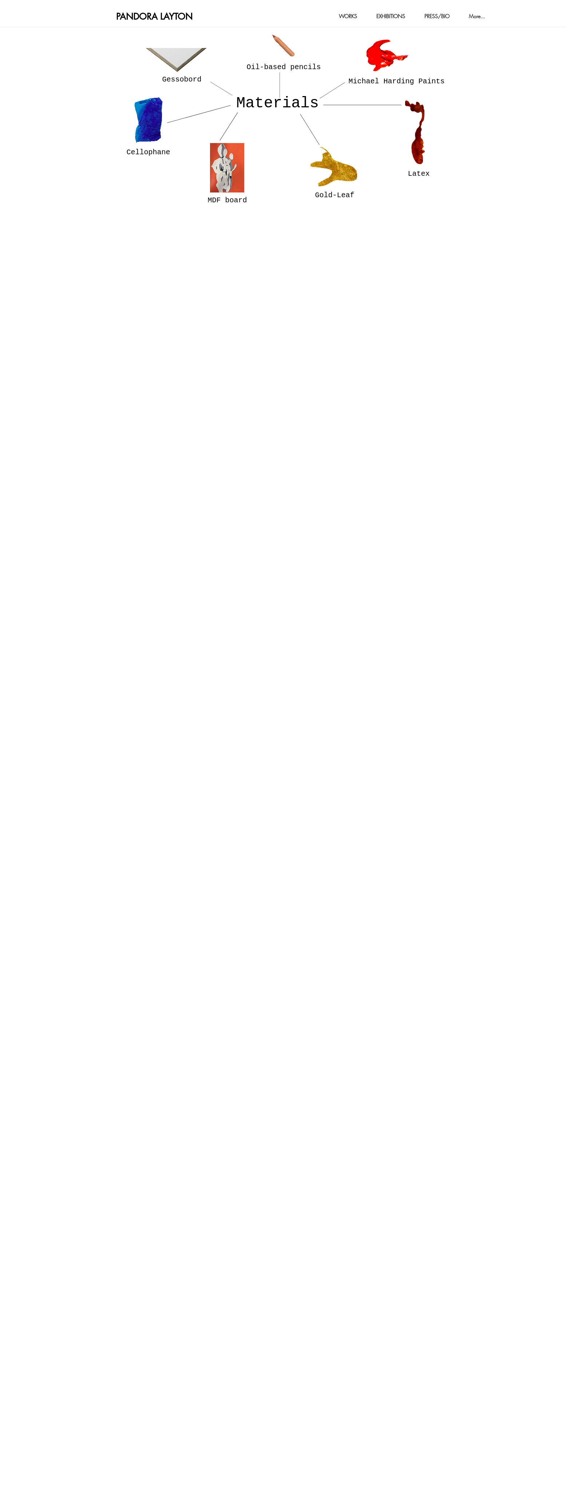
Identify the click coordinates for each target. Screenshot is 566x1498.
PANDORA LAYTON (154, 16)
